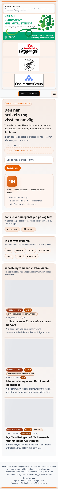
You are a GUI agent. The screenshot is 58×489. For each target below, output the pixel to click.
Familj (9, 256)
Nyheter (20, 250)
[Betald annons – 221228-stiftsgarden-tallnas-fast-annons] (29, 65)
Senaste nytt (12, 229)
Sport (31, 250)
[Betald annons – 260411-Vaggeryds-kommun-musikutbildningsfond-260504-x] (29, 27)
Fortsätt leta (12, 168)
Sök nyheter (28, 229)
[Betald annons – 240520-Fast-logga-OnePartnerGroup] (29, 80)
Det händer (44, 250)
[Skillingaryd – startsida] (29, 93)
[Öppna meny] (54, 94)
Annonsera (31, 256)
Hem (9, 250)
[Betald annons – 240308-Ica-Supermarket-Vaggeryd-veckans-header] (29, 49)
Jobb (19, 256)
